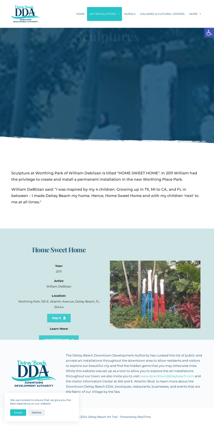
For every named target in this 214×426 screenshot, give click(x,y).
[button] (209, 32)
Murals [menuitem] (129, 14)
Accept (18, 412)
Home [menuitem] (80, 14)
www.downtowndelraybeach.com (167, 376)
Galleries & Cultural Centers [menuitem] (162, 14)
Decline (36, 412)
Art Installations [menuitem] (105, 14)
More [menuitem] (195, 14)
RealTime (144, 417)
